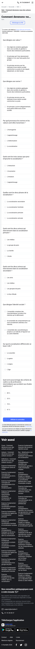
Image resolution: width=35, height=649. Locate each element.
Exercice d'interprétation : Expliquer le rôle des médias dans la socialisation (7, 578)
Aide (11, 637)
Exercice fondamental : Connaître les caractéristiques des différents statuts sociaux (25, 490)
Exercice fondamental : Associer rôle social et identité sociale (25, 447)
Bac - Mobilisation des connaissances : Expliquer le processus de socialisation (25, 454)
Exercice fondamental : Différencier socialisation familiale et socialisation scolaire (9, 522)
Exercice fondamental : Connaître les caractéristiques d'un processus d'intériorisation (8, 484)
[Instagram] (26, 645)
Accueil (3, 7)
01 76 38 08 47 (25, 2)
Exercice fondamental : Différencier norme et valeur (8, 467)
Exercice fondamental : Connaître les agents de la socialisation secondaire (9, 553)
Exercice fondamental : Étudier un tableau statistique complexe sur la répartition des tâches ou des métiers (25, 577)
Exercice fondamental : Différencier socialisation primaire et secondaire (8, 505)
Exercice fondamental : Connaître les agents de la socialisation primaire (9, 514)
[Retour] (3, 2)
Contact (4, 637)
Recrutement (20, 640)
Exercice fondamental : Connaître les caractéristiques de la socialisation (8, 475)
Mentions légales (7, 640)
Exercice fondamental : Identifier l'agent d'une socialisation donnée (8, 569)
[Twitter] (21, 645)
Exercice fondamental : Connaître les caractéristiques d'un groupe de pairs (8, 561)
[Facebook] (16, 645)
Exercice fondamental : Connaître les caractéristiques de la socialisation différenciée (25, 500)
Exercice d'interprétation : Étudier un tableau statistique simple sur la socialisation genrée (25, 522)
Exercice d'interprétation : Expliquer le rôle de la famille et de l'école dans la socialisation (8, 532)
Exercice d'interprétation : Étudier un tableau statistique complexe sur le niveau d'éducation (25, 555)
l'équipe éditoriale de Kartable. (23, 29)
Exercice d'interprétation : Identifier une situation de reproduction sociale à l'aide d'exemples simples (25, 511)
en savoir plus (28, 426)
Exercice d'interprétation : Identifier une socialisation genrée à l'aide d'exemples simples (25, 465)
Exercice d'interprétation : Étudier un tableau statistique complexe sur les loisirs (25, 566)
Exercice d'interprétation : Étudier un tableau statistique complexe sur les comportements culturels (25, 543)
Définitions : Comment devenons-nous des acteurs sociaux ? (8, 460)
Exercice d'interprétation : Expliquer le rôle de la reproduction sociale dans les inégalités (25, 532)
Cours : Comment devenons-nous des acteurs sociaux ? (7, 447)
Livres (18, 637)
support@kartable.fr (10, 609)
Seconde (11, 7)
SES (18, 7)
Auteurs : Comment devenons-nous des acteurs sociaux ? (7, 454)
